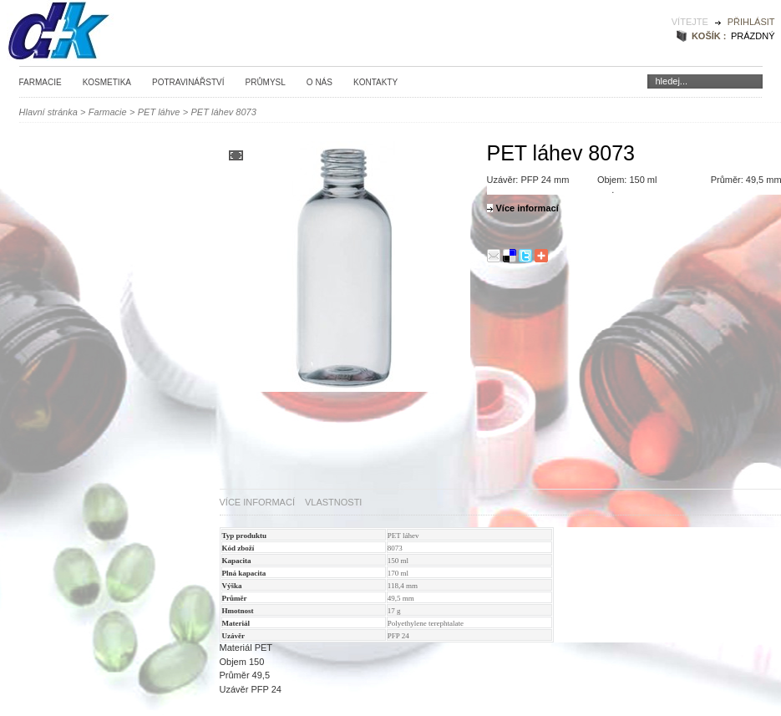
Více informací (257, 502)
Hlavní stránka (48, 112)
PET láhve (159, 112)
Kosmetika (107, 82)
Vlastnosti (333, 502)
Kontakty (375, 82)
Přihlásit (751, 22)
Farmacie (40, 82)
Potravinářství (188, 82)
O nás (319, 82)
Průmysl (265, 82)
